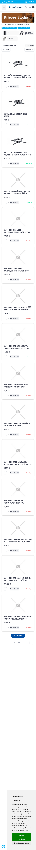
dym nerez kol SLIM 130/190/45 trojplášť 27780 (17, 231)
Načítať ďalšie (18, 636)
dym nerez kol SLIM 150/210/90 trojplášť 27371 (16, 270)
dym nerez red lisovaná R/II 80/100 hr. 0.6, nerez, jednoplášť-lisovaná (17, 425)
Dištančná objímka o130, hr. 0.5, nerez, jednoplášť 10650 (17, 76)
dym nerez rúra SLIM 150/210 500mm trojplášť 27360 (17, 618)
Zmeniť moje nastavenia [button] (21, 843)
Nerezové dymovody (23, 24)
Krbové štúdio (9, 24)
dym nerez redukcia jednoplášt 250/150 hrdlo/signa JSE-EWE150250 (17, 503)
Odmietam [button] (21, 839)
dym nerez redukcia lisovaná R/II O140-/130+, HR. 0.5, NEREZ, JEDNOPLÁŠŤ (18, 541)
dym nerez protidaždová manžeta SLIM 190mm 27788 (16, 347)
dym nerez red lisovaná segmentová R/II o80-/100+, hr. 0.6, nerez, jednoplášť (18, 464)
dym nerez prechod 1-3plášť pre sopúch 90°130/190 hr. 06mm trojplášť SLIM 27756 (17, 309)
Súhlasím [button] (21, 835)
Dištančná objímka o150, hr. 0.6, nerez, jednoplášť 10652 (17, 154)
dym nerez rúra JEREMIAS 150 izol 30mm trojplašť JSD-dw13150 (17, 580)
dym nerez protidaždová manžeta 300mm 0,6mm (16, 386)
